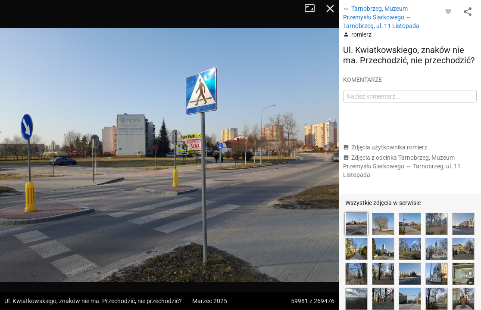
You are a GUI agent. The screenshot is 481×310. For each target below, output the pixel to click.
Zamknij (330, 8)
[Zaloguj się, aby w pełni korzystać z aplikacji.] (448, 11)
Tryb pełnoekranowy (313, 8)
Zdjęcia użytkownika (385, 147)
